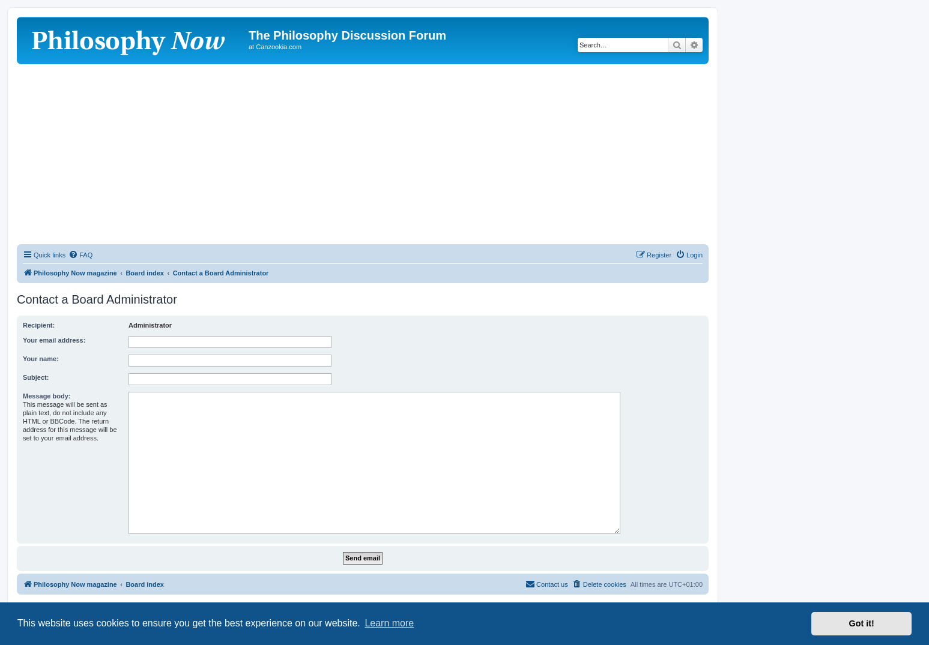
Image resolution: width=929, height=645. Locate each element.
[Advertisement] (363, 154)
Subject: (36, 377)
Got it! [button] (861, 623)
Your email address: (54, 340)
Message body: (46, 396)
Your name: (41, 358)
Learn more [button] (389, 623)
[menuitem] (80, 255)
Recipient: (39, 325)
